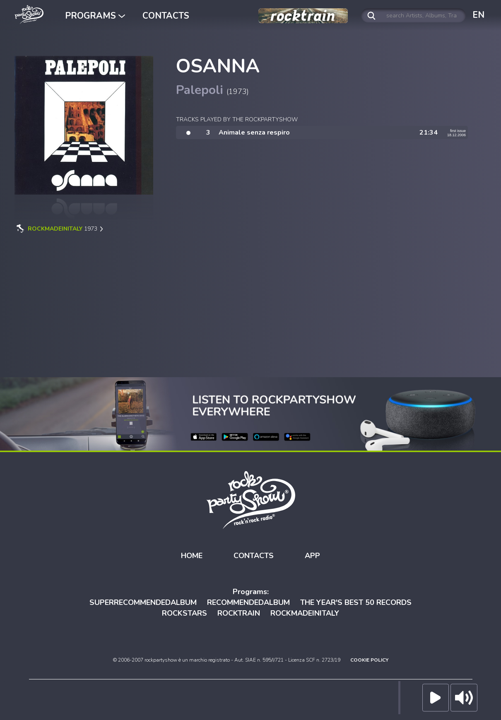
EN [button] (478, 15)
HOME (191, 556)
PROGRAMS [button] (95, 16)
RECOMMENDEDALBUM (248, 602)
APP (312, 556)
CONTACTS (165, 16)
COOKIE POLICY (369, 660)
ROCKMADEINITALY (304, 613)
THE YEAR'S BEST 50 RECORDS (356, 602)
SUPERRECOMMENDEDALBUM (143, 602)
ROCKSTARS (184, 613)
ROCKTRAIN (238, 613)
